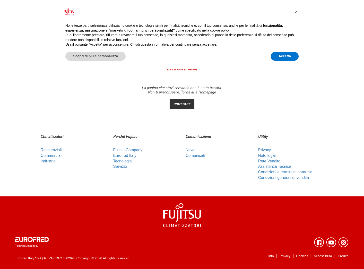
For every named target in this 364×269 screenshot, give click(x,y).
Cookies (302, 256)
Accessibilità (323, 256)
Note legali (267, 155)
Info (271, 256)
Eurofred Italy (124, 155)
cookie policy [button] (219, 30)
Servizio (120, 166)
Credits (343, 256)
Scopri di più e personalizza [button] (95, 56)
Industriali (49, 161)
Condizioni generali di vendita (283, 178)
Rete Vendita (269, 161)
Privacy (264, 150)
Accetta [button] (284, 56)
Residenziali (51, 150)
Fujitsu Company (127, 150)
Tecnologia (122, 161)
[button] (296, 12)
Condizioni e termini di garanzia (285, 172)
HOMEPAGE (182, 104)
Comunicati (195, 155)
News (190, 150)
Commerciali (51, 155)
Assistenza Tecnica (274, 166)
